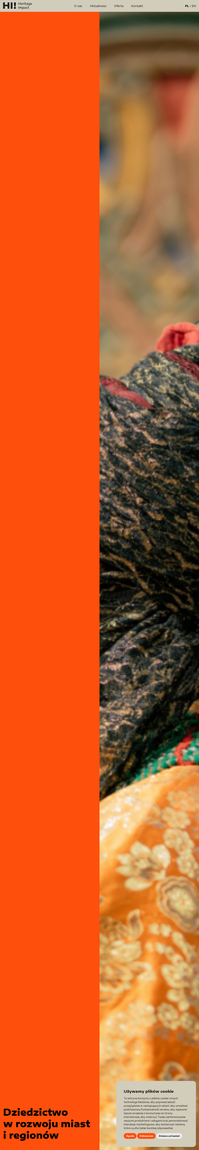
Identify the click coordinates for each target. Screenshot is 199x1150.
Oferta (118, 6)
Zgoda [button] (130, 1136)
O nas (78, 6)
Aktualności (98, 6)
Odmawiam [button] (146, 1136)
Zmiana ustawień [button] (169, 1136)
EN (194, 6)
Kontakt (137, 6)
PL (187, 6)
